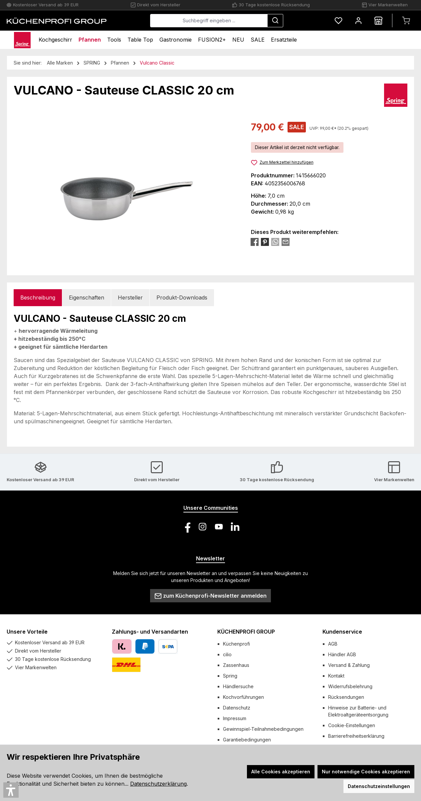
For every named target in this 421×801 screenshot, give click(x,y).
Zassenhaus (236, 665)
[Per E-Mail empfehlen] (286, 241)
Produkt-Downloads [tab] (181, 297)
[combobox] (209, 20)
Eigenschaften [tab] (86, 297)
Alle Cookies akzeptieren (280, 771)
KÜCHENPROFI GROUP (246, 631)
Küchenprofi (236, 644)
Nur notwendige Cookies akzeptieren (366, 771)
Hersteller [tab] (130, 297)
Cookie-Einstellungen (351, 725)
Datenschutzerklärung (158, 783)
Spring (230, 676)
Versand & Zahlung (349, 665)
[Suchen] (275, 20)
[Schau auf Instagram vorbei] (202, 526)
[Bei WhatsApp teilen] (275, 241)
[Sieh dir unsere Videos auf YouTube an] (218, 526)
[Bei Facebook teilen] (255, 241)
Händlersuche (238, 686)
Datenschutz (236, 707)
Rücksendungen (346, 697)
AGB (332, 644)
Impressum (234, 718)
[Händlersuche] (378, 20)
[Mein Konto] (358, 20)
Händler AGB (342, 654)
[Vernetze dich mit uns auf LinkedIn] (235, 526)
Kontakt (336, 676)
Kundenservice (342, 631)
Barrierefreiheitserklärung (356, 736)
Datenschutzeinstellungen (379, 786)
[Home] (22, 40)
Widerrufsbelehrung (350, 686)
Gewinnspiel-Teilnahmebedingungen (263, 729)
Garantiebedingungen (247, 739)
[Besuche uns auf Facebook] (186, 526)
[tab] (38, 297)
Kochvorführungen (243, 697)
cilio (227, 654)
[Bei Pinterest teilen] (265, 241)
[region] (125, 191)
